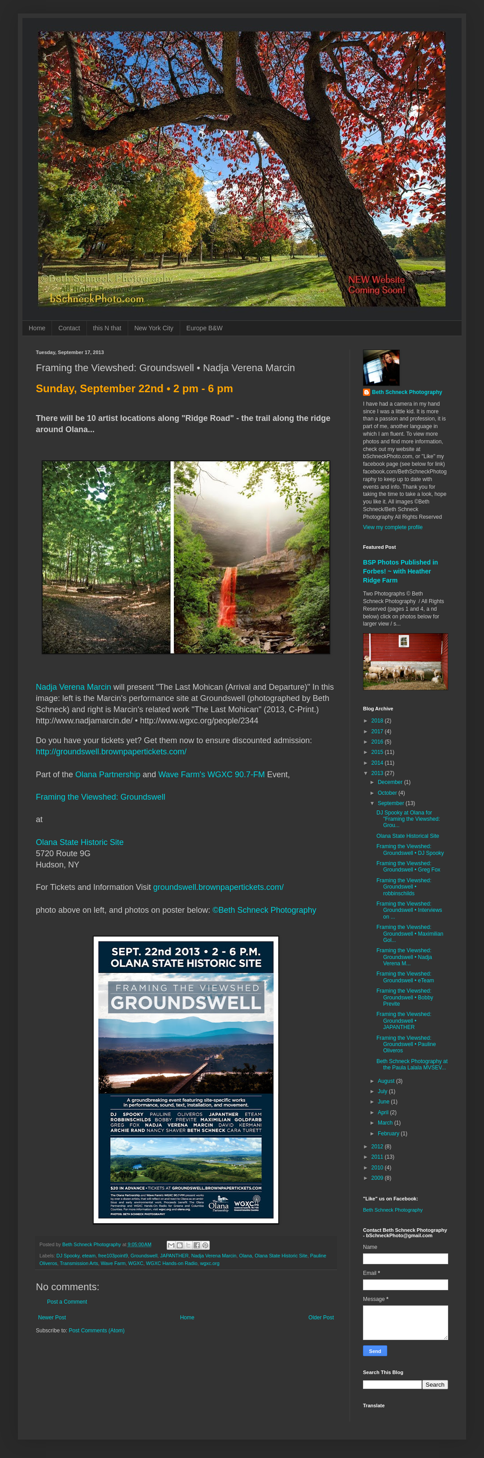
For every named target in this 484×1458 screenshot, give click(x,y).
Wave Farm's (181, 774)
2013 (378, 773)
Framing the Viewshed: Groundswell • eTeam (405, 977)
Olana (245, 1255)
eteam (88, 1255)
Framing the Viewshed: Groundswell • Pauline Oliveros (406, 1044)
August (387, 1081)
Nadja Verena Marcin (73, 687)
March (386, 1123)
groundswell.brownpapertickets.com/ (218, 887)
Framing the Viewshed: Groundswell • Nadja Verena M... (404, 957)
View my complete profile (393, 527)
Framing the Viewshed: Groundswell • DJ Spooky (410, 849)
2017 (378, 731)
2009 (378, 1178)
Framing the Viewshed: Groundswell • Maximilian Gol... (409, 933)
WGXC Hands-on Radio (172, 1263)
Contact (69, 328)
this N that (107, 328)
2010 (378, 1168)
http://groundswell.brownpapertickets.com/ (111, 751)
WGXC (135, 1263)
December (391, 782)
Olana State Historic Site (80, 842)
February (389, 1133)
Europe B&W (204, 328)
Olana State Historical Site (407, 836)
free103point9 (113, 1255)
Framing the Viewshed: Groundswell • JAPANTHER (404, 1020)
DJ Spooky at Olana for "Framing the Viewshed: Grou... (408, 819)
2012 (378, 1146)
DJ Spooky (67, 1255)
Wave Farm (113, 1263)
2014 (378, 763)
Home (37, 328)
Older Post (321, 1317)
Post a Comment (67, 1302)
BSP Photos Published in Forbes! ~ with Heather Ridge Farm (400, 571)
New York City (153, 328)
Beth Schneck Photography (407, 392)
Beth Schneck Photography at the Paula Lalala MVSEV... (412, 1064)
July (383, 1091)
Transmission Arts (79, 1263)
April (384, 1112)
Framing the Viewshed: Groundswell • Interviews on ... (409, 910)
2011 (378, 1157)
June (384, 1102)
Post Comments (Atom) (97, 1330)
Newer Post (52, 1317)
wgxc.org (209, 1263)
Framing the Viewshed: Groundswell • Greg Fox (408, 866)
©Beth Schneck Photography (264, 910)
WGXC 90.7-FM (236, 774)
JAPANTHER (174, 1255)
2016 (378, 742)
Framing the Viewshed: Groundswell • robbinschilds (404, 887)
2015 (378, 752)
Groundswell (143, 1255)
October (388, 793)
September (392, 803)
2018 (378, 721)
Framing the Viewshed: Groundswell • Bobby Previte (404, 997)
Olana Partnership (107, 774)
